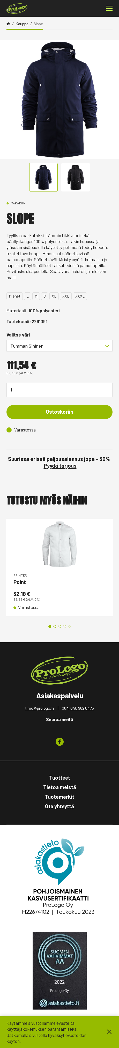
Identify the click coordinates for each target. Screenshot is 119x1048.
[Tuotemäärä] (59, 390)
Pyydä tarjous (60, 465)
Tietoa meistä (59, 787)
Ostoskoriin (59, 412)
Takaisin (18, 203)
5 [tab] (69, 626)
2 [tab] (54, 626)
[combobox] (59, 346)
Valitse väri (18, 334)
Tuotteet (59, 777)
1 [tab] (49, 626)
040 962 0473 (82, 708)
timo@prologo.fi (39, 708)
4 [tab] (64, 626)
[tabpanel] (59, 567)
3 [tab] (59, 626)
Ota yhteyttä (59, 806)
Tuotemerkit (59, 797)
